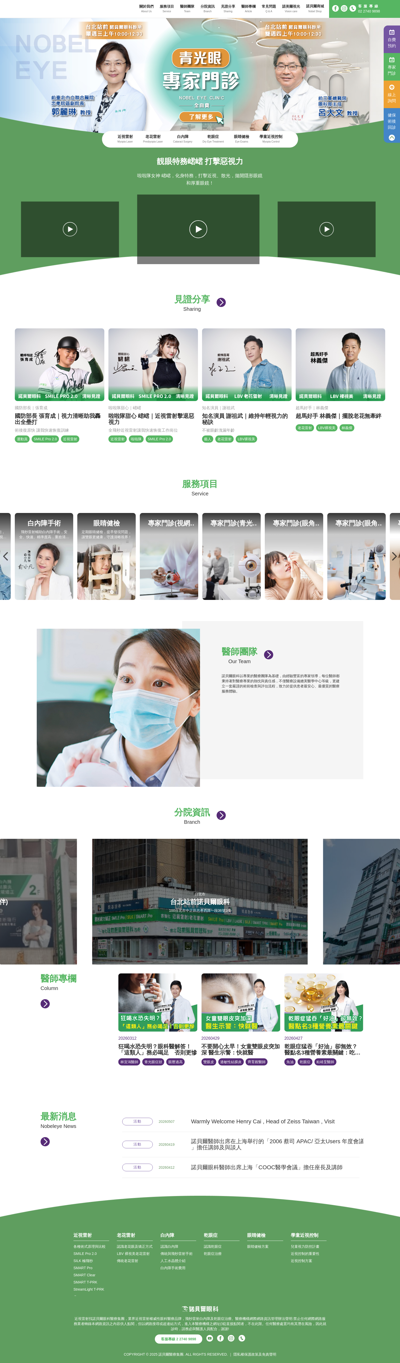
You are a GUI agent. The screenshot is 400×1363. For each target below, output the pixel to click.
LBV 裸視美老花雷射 (133, 1254)
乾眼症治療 (213, 1254)
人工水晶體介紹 (172, 1261)
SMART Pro (82, 1268)
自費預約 (392, 39)
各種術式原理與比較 (89, 1246)
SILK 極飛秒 (83, 1261)
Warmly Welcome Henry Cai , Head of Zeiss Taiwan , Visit (263, 1121)
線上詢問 (392, 94)
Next (394, 556)
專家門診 (392, 66)
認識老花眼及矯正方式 (135, 1246)
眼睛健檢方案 (258, 1246)
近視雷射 (125, 139)
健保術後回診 (392, 121)
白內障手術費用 (172, 1268)
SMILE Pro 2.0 (85, 1254)
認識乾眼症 (213, 1246)
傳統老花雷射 (127, 1261)
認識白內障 (169, 1246)
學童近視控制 (270, 139)
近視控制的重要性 (305, 1254)
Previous (6, 556)
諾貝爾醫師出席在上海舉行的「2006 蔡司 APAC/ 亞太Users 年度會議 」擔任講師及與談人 (277, 1144)
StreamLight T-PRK (88, 1289)
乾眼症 (213, 139)
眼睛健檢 (241, 139)
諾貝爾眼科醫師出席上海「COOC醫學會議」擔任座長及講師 (267, 1167)
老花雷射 (153, 139)
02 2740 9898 (369, 11)
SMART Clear (84, 1275)
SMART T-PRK (85, 1282)
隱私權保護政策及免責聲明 (254, 1354)
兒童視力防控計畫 (305, 1246)
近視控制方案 (301, 1261)
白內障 (182, 139)
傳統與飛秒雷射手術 (176, 1254)
